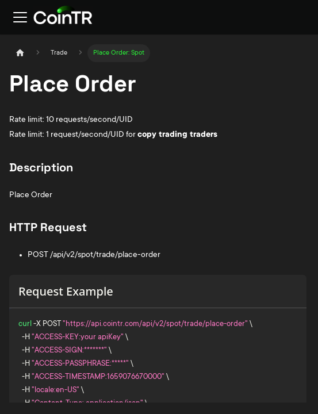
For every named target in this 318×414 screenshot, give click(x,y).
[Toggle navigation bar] (20, 17)
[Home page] (20, 53)
